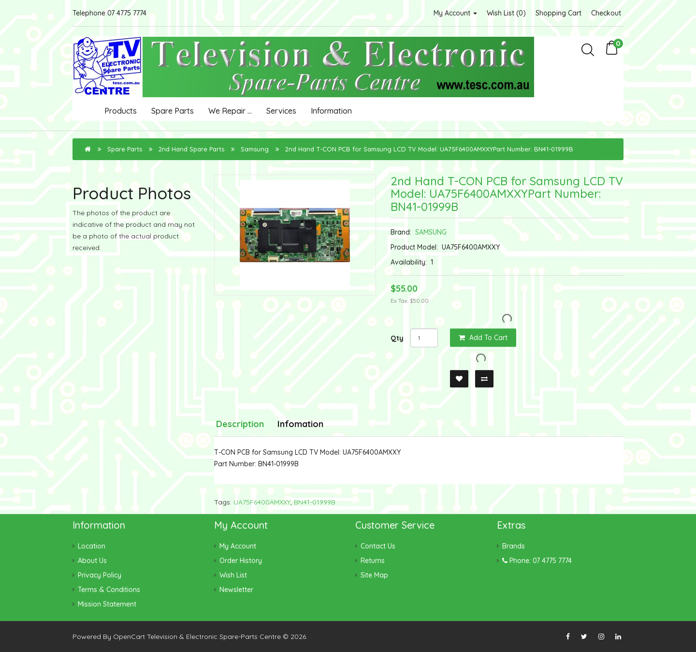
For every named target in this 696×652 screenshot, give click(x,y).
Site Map (374, 575)
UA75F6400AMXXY (261, 502)
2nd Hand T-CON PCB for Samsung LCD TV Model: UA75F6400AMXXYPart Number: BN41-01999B (429, 149)
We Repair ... (230, 111)
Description (240, 424)
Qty (397, 338)
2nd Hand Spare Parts (191, 149)
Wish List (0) (506, 13)
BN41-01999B (314, 502)
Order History (240, 560)
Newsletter (236, 589)
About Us (92, 560)
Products (120, 111)
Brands (513, 546)
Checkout (606, 13)
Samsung (255, 149)
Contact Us (378, 546)
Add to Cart (483, 337)
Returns (373, 560)
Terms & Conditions (109, 589)
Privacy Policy (99, 575)
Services (281, 111)
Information (331, 111)
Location (91, 546)
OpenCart (129, 636)
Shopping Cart (558, 13)
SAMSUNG (431, 232)
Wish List (233, 575)
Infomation (300, 424)
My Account (455, 13)
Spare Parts (172, 111)
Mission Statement (107, 604)
